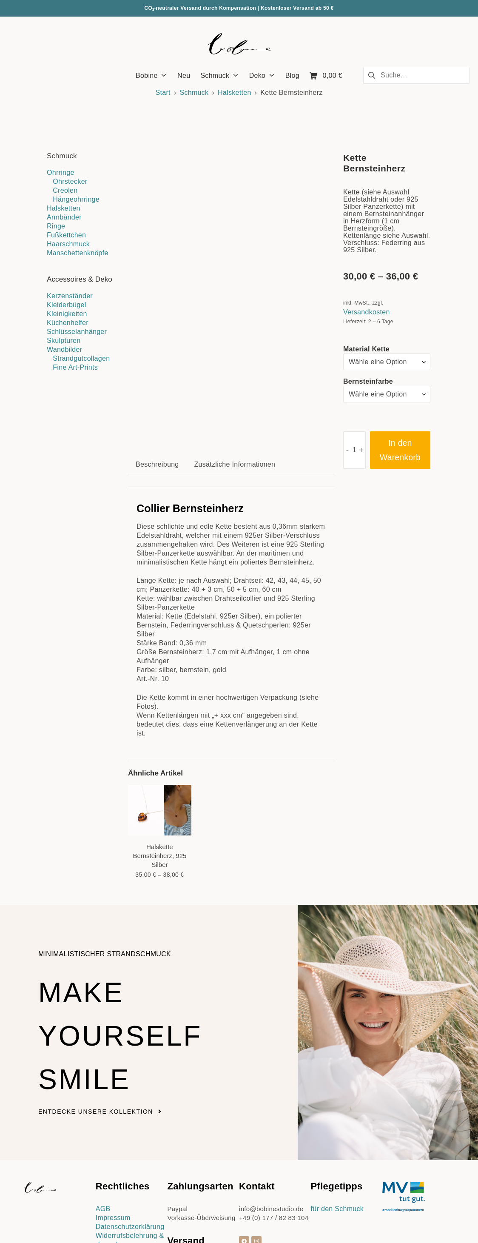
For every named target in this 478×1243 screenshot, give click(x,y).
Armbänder (64, 217)
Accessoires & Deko (79, 279)
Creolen (65, 190)
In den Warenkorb (400, 450)
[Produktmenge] (354, 450)
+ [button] (361, 450)
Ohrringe (60, 172)
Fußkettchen (66, 235)
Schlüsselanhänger (77, 331)
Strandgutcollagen (81, 358)
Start (163, 92)
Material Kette (366, 349)
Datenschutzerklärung (130, 1143)
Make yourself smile (143, 949)
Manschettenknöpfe (77, 253)
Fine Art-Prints (75, 367)
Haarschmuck (68, 244)
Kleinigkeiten (67, 313)
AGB (103, 1125)
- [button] (347, 450)
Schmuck (193, 92)
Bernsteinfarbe (368, 381)
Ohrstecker (70, 181)
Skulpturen (64, 340)
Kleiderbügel (66, 304)
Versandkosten (366, 312)
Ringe (56, 226)
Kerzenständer (70, 295)
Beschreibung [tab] (157, 381)
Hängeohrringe (76, 199)
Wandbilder (64, 349)
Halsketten (234, 92)
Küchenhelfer (67, 322)
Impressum (113, 1134)
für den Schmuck (337, 1125)
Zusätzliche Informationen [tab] (235, 381)
